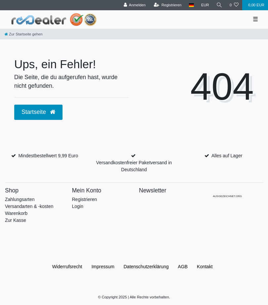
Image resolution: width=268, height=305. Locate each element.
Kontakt (204, 266)
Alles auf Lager (226, 155)
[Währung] (205, 5)
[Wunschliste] (234, 5)
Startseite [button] (38, 112)
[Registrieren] (167, 5)
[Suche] (219, 5)
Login (77, 206)
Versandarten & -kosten (29, 206)
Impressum (102, 266)
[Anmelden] (134, 5)
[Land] (191, 5)
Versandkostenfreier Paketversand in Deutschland (134, 166)
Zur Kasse (15, 220)
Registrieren (84, 199)
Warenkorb (16, 213)
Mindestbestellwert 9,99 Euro (48, 155)
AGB (183, 266)
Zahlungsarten (20, 199)
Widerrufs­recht (67, 266)
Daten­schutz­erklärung (146, 266)
